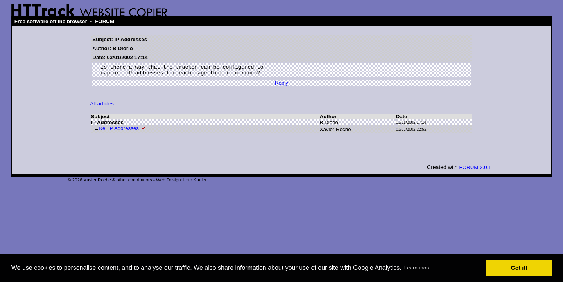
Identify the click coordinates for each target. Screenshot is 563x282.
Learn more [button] (417, 268)
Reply (281, 85)
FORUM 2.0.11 (477, 170)
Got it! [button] (519, 268)
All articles (102, 106)
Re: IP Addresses (119, 131)
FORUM (104, 21)
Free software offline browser (50, 21)
